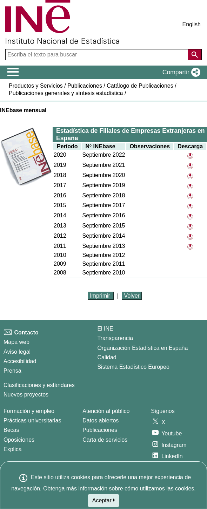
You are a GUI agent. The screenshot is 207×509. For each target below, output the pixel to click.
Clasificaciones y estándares (39, 385)
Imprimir (101, 296)
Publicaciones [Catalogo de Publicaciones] (99, 430)
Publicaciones (84, 86)
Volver (131, 296)
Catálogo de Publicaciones (140, 86)
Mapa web (16, 342)
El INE (105, 329)
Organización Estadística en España (142, 348)
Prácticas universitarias (32, 420)
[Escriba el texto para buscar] (97, 54)
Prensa (12, 371)
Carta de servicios (104, 440)
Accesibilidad (20, 361)
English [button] (191, 24)
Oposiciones (19, 440)
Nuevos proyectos (26, 395)
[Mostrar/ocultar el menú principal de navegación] (13, 72)
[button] (180, 72)
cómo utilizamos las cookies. (160, 488)
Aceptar (103, 500)
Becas (11, 430)
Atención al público (105, 411)
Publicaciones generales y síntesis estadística (66, 93)
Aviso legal (17, 352)
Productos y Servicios (36, 86)
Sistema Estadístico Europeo (133, 367)
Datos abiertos (100, 420)
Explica (13, 449)
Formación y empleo (29, 411)
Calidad (106, 357)
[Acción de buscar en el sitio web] (195, 54)
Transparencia (115, 338)
